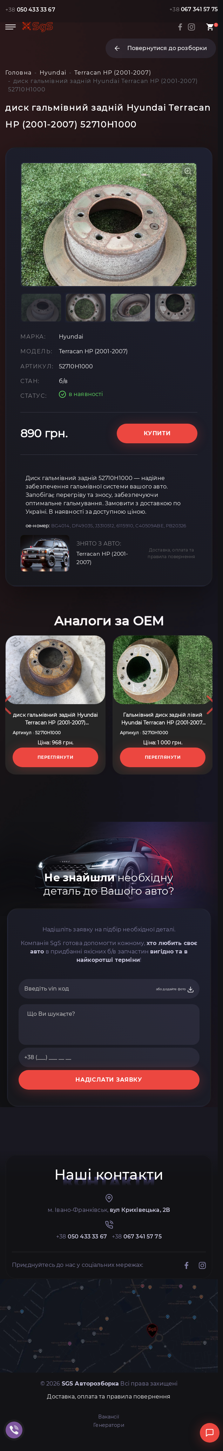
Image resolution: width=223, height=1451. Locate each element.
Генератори (108, 1437)
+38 (30, 9)
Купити (157, 445)
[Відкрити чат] (209, 1433)
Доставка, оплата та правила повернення (171, 565)
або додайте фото (175, 1001)
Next (211, 716)
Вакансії (108, 1428)
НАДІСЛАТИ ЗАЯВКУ (108, 1091)
